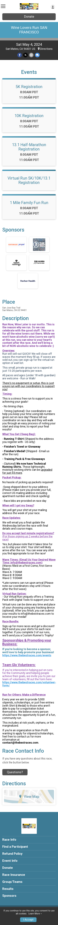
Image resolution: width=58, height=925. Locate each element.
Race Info (9, 839)
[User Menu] (53, 7)
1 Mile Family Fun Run (29, 202)
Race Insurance (13, 875)
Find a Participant (15, 847)
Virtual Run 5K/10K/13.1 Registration (29, 180)
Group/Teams (12, 882)
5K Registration (29, 86)
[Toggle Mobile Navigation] (3, 6)
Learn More (34, 913)
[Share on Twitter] (25, 55)
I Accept (28, 919)
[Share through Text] (37, 55)
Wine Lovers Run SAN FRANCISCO (29, 29)
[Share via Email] (31, 55)
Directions (46, 48)
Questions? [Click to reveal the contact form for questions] (15, 772)
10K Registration (29, 115)
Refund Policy (12, 854)
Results (7, 889)
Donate (29, 16)
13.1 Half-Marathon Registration (29, 146)
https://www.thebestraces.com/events (26, 655)
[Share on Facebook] (19, 55)
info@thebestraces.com (25, 562)
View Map (29, 796)
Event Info (9, 861)
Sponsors (9, 896)
